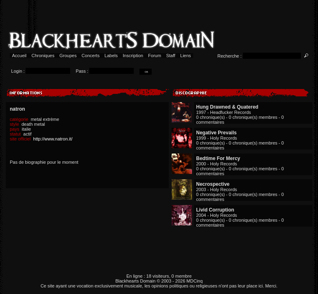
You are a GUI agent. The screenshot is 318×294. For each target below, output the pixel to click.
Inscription (133, 55)
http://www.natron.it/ (53, 138)
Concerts (90, 55)
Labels (111, 55)
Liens (186, 55)
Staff (170, 55)
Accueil (19, 55)
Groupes (68, 55)
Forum (154, 55)
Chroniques (43, 55)
